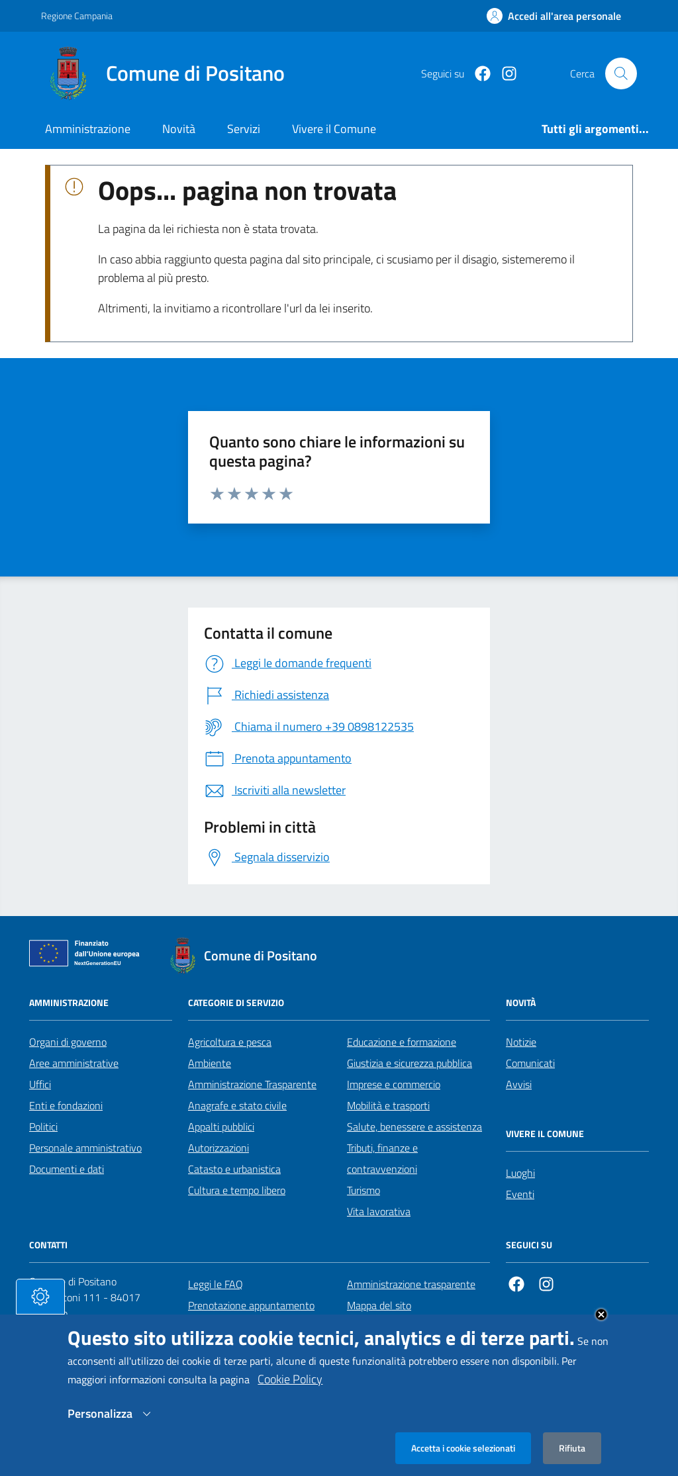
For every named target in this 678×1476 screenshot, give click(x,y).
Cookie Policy (290, 1395)
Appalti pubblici (221, 1126)
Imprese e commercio (393, 1084)
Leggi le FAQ (215, 1284)
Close (601, 1330)
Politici (43, 1126)
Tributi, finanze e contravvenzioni (382, 1158)
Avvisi (519, 1084)
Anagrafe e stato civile (237, 1105)
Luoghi (520, 1173)
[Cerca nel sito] (621, 73)
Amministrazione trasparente (411, 1284)
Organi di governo (68, 1042)
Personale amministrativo (85, 1148)
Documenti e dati (66, 1169)
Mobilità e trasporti (388, 1105)
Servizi (243, 129)
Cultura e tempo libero (236, 1190)
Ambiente (209, 1063)
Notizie (521, 1042)
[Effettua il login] (554, 16)
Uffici (40, 1084)
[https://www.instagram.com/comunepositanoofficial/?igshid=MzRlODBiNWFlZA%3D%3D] (504, 74)
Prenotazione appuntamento (251, 1305)
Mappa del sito (379, 1305)
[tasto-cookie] (40, 1312)
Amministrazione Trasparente (252, 1084)
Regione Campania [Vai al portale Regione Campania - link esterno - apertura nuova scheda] (77, 16)
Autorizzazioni (218, 1148)
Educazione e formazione (401, 1042)
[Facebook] (477, 74)
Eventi (520, 1194)
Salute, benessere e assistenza (414, 1126)
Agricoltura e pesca (229, 1042)
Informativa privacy (389, 1326)
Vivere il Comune (334, 129)
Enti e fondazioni (66, 1105)
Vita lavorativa (379, 1211)
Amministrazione (87, 129)
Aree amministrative (74, 1063)
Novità (178, 129)
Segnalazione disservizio (241, 1326)
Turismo (363, 1190)
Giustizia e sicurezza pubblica (409, 1063)
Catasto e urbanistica (234, 1169)
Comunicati (530, 1063)
